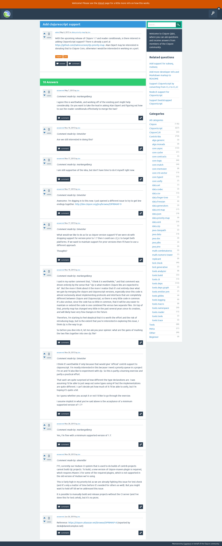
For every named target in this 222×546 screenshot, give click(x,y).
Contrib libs (155, 136)
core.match (157, 164)
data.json (156, 214)
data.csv (156, 193)
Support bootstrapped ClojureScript (160, 102)
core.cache (157, 152)
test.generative (160, 267)
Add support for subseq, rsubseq (161, 65)
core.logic (157, 160)
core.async (157, 148)
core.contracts (159, 156)
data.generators (160, 205)
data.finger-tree (160, 197)
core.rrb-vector (159, 173)
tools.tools (157, 316)
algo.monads (158, 144)
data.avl (156, 185)
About (101, 3)
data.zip (156, 226)
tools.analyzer (159, 271)
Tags (53, 16)
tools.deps (157, 283)
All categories (156, 120)
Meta (152, 328)
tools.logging (158, 300)
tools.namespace (160, 308)
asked (57, 32)
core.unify (157, 181)
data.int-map (158, 209)
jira (65, 56)
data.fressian (158, 201)
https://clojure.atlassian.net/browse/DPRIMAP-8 (92, 522)
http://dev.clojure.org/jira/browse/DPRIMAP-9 (98, 204)
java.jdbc (156, 242)
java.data (156, 234)
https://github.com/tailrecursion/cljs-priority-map (79, 45)
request (59, 56)
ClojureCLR (155, 132)
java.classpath (159, 230)
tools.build (157, 275)
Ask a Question (64, 16)
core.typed (157, 177)
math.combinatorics (162, 250)
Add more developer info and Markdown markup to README (164, 75)
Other (152, 333)
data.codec (157, 189)
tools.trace (157, 320)
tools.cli (156, 279)
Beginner (154, 337)
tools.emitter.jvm (160, 291)
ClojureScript (155, 128)
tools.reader (158, 312)
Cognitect (187, 544)
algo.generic (158, 140)
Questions (30, 16)
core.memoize (159, 169)
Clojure (153, 124)
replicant (156, 259)
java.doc (156, 238)
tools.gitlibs (158, 295)
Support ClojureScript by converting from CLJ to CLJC (163, 85)
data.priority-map (78, 32)
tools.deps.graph (160, 287)
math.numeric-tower (162, 255)
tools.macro (158, 304)
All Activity (19, 16)
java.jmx (156, 246)
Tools (152, 324)
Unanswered (42, 16)
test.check (157, 263)
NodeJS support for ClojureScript (159, 94)
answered (60, 90)
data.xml (156, 222)
